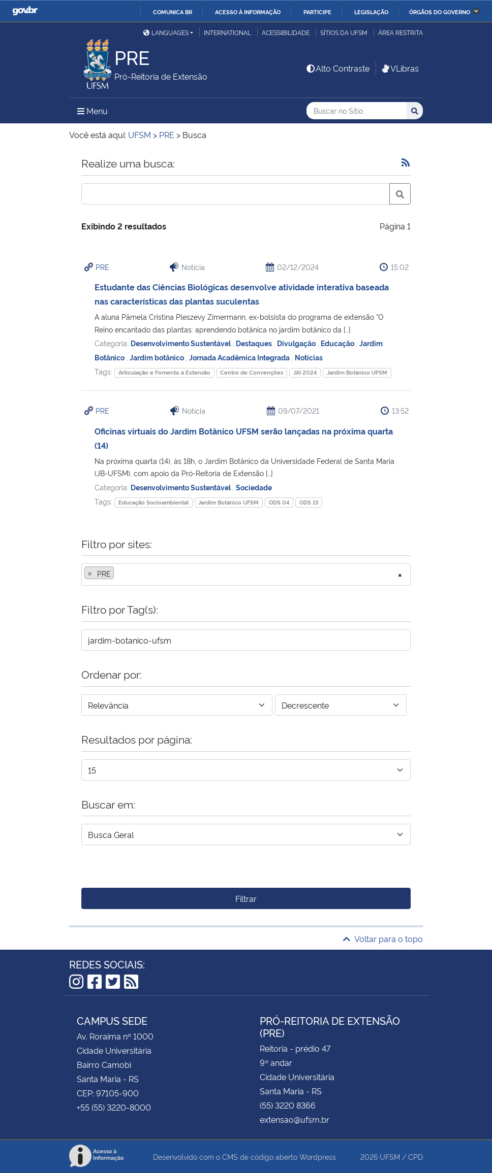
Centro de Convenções (251, 372)
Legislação (371, 12)
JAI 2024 (305, 372)
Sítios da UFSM (343, 32)
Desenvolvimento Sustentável (181, 343)
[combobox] (246, 574)
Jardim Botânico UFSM (357, 372)
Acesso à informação (248, 12)
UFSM (390, 1156)
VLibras (399, 68)
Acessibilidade (286, 32)
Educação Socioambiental (153, 502)
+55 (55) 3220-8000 (114, 1107)
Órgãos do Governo (439, 12)
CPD (415, 1156)
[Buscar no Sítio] (356, 111)
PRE (102, 267)
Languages (166, 32)
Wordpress (317, 1156)
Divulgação (297, 343)
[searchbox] (119, 573)
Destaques (254, 343)
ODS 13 (308, 502)
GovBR (25, 11)
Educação (338, 343)
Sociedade (254, 487)
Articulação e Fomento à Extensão (164, 372)
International (227, 32)
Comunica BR (172, 12)
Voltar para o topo (383, 938)
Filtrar (246, 898)
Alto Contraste (337, 68)
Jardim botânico (158, 357)
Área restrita (400, 32)
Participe (317, 12)
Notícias (309, 357)
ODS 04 (279, 502)
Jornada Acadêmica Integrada (240, 357)
